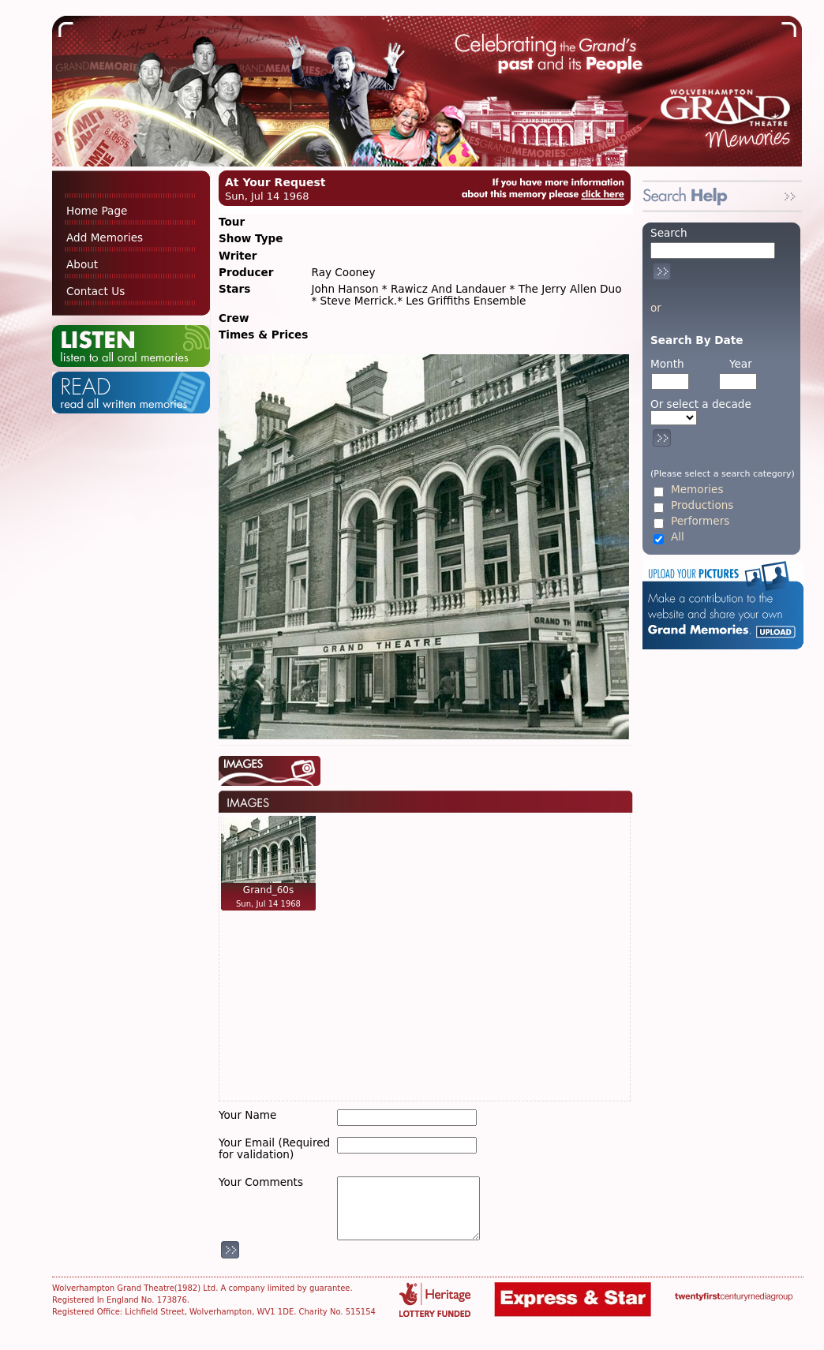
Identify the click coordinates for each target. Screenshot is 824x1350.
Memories (697, 489)
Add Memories (104, 237)
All (677, 537)
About (82, 264)
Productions (702, 505)
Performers (700, 521)
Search (668, 232)
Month (667, 363)
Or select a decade (700, 404)
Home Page (96, 210)
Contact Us (95, 291)
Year (740, 363)
